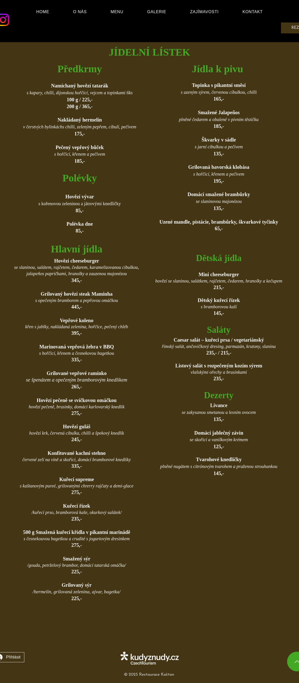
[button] (117, 12)
